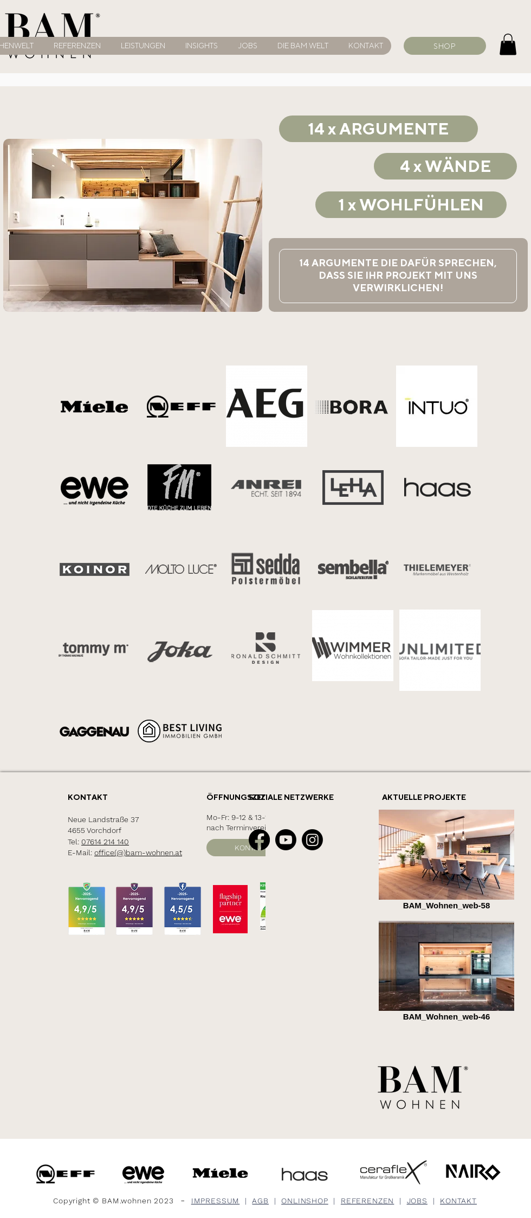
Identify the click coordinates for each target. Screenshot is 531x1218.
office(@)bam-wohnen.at (138, 852)
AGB (260, 1200)
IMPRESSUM (215, 1200)
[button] (301, 46)
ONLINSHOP (304, 1200)
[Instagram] (312, 839)
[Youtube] (285, 839)
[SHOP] (445, 46)
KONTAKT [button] (458, 1200)
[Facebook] (259, 839)
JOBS (417, 1200)
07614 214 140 (105, 841)
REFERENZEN (367, 1200)
